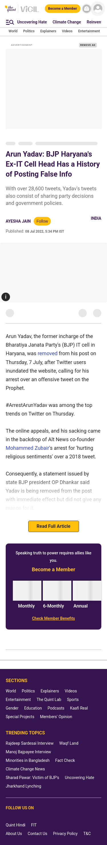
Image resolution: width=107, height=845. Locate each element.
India (96, 218)
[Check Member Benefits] (53, 618)
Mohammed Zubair (27, 448)
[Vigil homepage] (30, 11)
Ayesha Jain (18, 221)
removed (48, 353)
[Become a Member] (62, 8)
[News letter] (87, 9)
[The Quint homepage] (10, 9)
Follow (42, 221)
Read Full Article (53, 526)
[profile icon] (98, 9)
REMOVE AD (87, 45)
